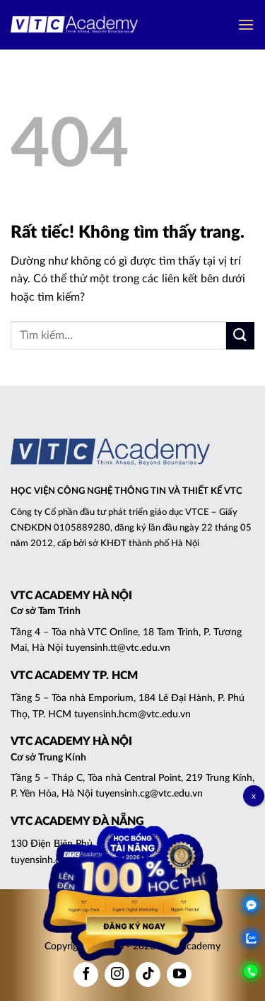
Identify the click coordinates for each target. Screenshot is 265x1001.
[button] (245, 24)
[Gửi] (240, 335)
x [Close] (254, 796)
